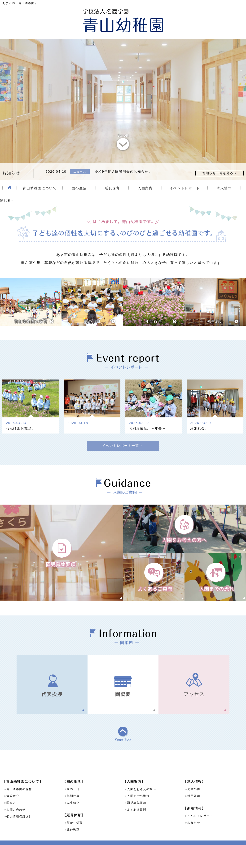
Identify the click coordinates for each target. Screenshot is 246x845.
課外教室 (73, 821)
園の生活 (79, 179)
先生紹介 (73, 794)
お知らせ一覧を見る (217, 163)
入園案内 (145, 179)
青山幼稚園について (40, 179)
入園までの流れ (138, 787)
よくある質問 (136, 801)
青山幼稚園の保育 (19, 781)
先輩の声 (193, 781)
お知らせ (193, 814)
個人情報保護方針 (19, 808)
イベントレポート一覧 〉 (123, 431)
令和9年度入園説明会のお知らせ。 (123, 162)
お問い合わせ (16, 801)
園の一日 (73, 781)
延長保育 (112, 179)
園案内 (11, 794)
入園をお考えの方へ (141, 781)
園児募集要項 (136, 794)
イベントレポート (185, 179)
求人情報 (224, 179)
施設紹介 (12, 787)
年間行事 (73, 787)
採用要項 (193, 787)
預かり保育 (75, 814)
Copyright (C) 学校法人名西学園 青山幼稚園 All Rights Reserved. (123, 838)
